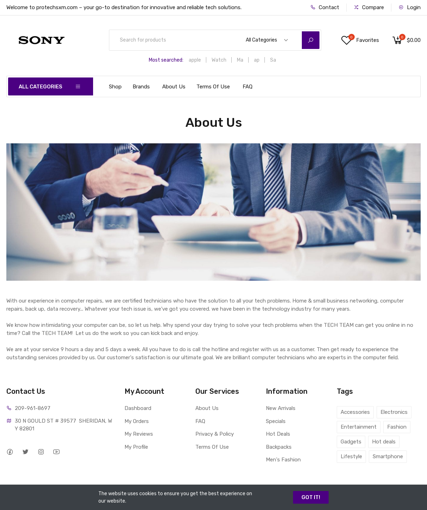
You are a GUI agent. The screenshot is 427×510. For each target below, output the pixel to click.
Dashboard (137, 408)
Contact (324, 7)
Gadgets (351, 442)
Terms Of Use (213, 86)
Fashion (397, 427)
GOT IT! (310, 497)
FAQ (247, 86)
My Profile (136, 447)
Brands (141, 86)
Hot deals (384, 442)
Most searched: (166, 60)
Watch (219, 60)
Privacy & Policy (214, 434)
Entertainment (359, 427)
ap (257, 60)
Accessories (355, 412)
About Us (173, 86)
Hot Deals (278, 434)
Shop (115, 86)
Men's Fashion (283, 459)
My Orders (136, 421)
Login (409, 7)
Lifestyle (351, 456)
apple (195, 60)
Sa (273, 60)
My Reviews (138, 434)
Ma (240, 60)
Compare (369, 7)
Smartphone (388, 456)
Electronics (394, 412)
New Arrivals (280, 408)
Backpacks (279, 447)
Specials (276, 421)
